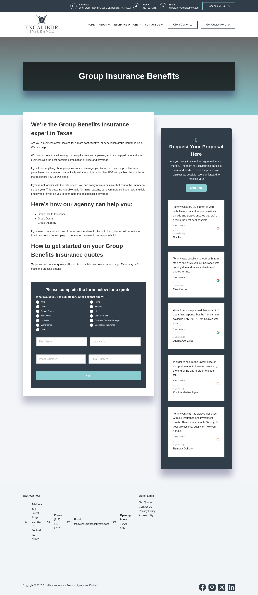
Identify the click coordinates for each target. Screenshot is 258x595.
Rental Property (48, 311)
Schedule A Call (219, 6)
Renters (98, 306)
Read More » (179, 225)
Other (43, 329)
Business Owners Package (107, 320)
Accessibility (146, 515)
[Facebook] (202, 587)
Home (91, 24)
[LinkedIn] (231, 587)
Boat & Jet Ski (101, 316)
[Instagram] (212, 587)
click (88, 264)
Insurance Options (128, 24)
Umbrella (45, 320)
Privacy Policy (147, 511)
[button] (196, 188)
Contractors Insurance (105, 325)
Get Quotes (145, 502)
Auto (43, 302)
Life (96, 311)
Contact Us (154, 24)
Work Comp (46, 325)
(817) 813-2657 (149, 7)
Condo (44, 306)
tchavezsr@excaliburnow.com (184, 7)
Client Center (182, 24)
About (104, 24)
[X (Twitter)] (221, 587)
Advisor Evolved (89, 585)
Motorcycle (46, 316)
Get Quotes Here (218, 24)
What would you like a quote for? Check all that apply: (71, 297)
